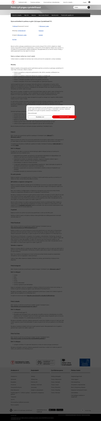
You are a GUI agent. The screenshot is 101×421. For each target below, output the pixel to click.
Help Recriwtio (55, 15)
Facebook (41, 30)
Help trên (26, 15)
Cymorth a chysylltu (16, 15)
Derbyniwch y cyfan (62, 116)
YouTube (14, 39)
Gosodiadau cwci (39, 117)
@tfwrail (15, 26)
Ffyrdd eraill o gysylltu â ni (67, 15)
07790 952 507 (22, 30)
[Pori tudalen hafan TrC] (13, 3)
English (84, 2)
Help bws (33, 15)
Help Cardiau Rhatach (44, 15)
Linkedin (41, 35)
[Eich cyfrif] (89, 2)
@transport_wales (44, 26)
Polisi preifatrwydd (32, 113)
